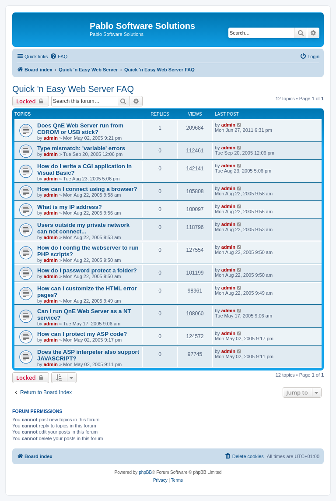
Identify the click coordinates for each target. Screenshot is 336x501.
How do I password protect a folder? (87, 270)
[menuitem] (58, 56)
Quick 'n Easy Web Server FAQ (73, 89)
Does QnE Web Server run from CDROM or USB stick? (80, 128)
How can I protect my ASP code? (82, 334)
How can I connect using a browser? (87, 189)
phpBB (145, 472)
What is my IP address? (69, 207)
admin (51, 138)
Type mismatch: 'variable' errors (81, 148)
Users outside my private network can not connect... (83, 228)
